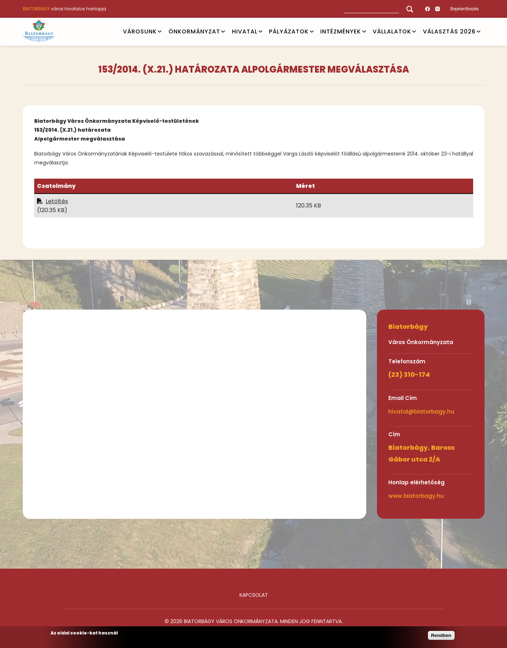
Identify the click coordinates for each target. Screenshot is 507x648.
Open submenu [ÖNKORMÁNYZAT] (223, 31)
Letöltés (57, 201)
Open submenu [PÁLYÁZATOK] (312, 31)
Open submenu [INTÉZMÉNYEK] (364, 31)
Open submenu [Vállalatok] (414, 31)
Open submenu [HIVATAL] (260, 31)
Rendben (441, 635)
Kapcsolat (253, 595)
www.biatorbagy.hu (416, 496)
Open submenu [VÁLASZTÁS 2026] (478, 31)
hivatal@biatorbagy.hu (421, 411)
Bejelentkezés (464, 9)
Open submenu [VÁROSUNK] (159, 31)
